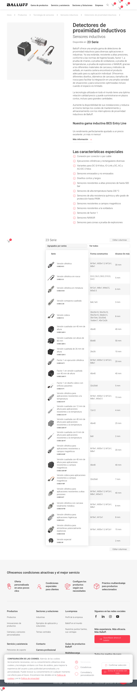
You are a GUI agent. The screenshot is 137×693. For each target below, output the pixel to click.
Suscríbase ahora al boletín (110, 639)
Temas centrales (43, 632)
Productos (22, 15)
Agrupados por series (57, 246)
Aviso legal (57, 683)
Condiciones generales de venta (107, 683)
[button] (39, 5)
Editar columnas (120, 240)
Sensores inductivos (69, 15)
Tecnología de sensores (43, 15)
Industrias (40, 617)
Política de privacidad (30, 678)
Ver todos (93, 246)
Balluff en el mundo (73, 623)
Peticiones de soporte (16, 650)
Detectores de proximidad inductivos (100, 15)
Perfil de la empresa (74, 617)
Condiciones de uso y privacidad (78, 683)
